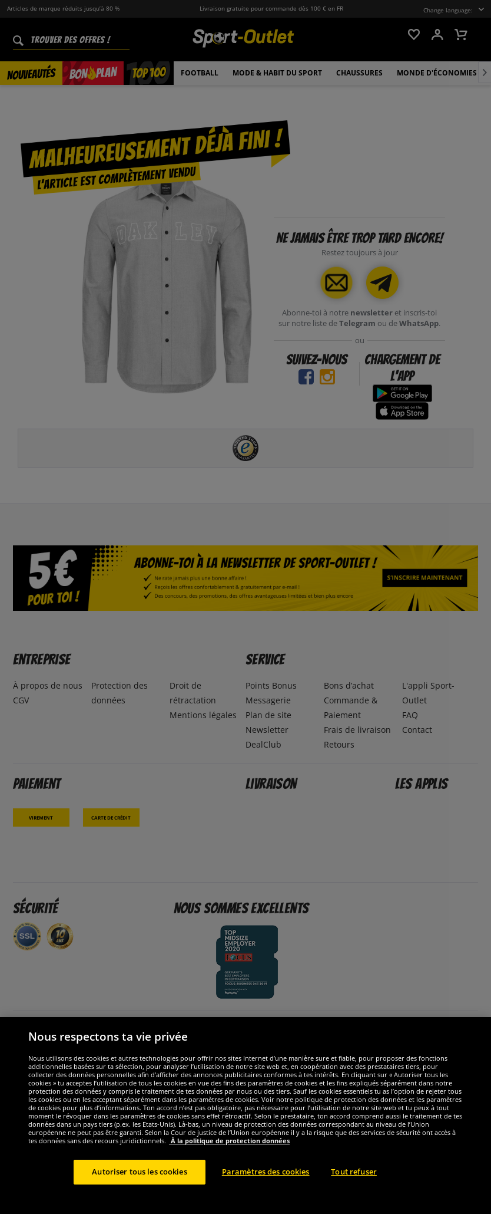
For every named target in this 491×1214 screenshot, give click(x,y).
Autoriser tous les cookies (139, 1181)
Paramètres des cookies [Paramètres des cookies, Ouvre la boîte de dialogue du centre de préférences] (266, 1181)
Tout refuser (354, 1181)
